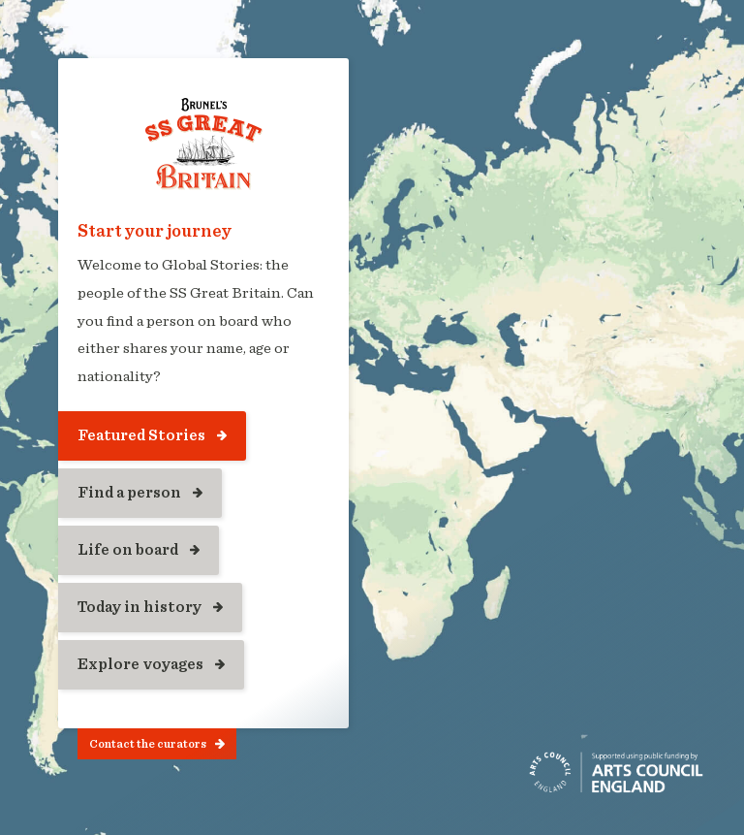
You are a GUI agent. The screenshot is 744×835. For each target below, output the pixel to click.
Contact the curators (147, 744)
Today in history (140, 607)
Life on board (128, 550)
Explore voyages (140, 664)
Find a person (129, 492)
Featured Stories (141, 435)
